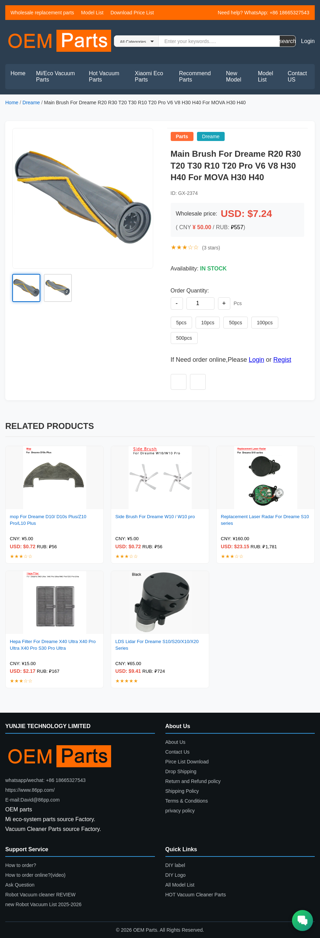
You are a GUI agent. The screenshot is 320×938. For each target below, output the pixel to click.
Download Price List (132, 12)
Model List (92, 12)
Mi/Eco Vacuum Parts (55, 76)
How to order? (20, 865)
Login (308, 41)
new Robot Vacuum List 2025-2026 (43, 904)
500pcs (184, 338)
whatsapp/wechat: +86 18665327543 (45, 780)
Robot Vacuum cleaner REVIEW (40, 894)
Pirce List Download (187, 761)
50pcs (235, 322)
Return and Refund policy (193, 781)
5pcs (181, 322)
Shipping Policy (182, 791)
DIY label (175, 865)
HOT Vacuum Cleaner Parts (195, 894)
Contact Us (177, 752)
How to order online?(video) (35, 875)
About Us (175, 742)
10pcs (207, 322)
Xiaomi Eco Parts (149, 76)
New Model (233, 76)
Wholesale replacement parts (42, 12)
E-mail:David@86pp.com (32, 800)
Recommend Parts (195, 76)
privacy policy (180, 810)
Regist (282, 359)
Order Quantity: (190, 291)
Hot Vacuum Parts (104, 76)
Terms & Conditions (186, 801)
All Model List (180, 885)
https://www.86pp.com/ (30, 790)
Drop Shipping (181, 771)
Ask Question (19, 885)
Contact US (297, 76)
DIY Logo (175, 875)
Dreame (31, 102)
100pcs (265, 322)
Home (18, 73)
